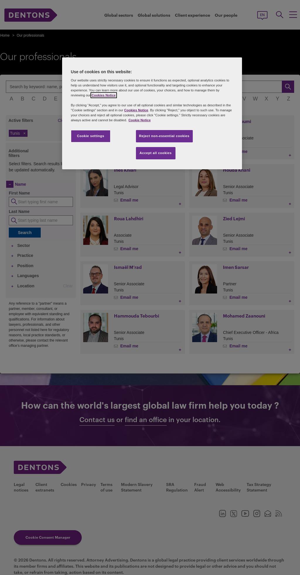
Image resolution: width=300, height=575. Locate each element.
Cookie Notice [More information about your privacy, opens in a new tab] (139, 120)
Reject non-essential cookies (164, 136)
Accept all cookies (155, 153)
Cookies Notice (104, 95)
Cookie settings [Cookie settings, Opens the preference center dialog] (90, 136)
